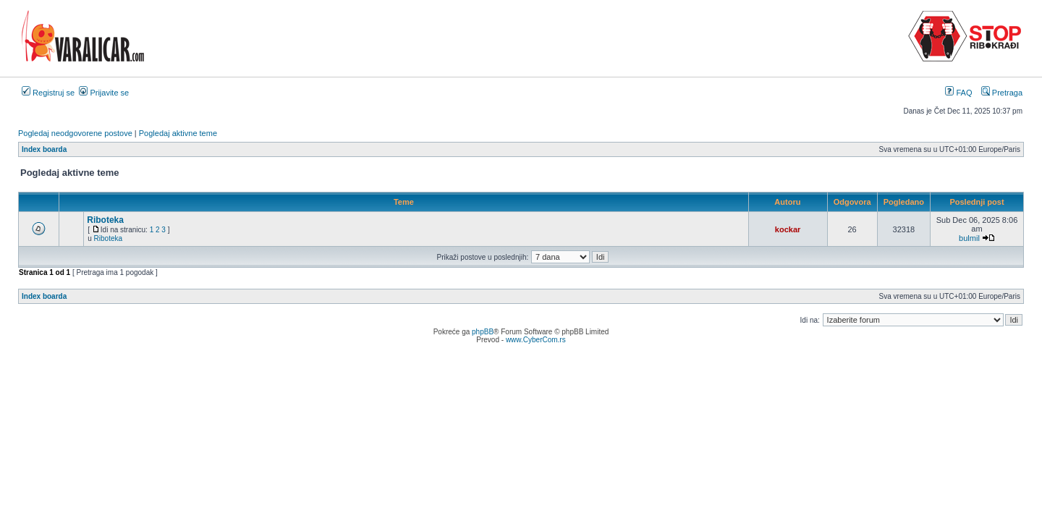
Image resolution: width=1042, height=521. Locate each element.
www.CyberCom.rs (536, 340)
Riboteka (105, 220)
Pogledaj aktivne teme (178, 133)
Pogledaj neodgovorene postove (75, 133)
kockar (787, 229)
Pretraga (1001, 92)
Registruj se (48, 92)
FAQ (958, 92)
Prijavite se (104, 92)
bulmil (969, 238)
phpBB (483, 332)
